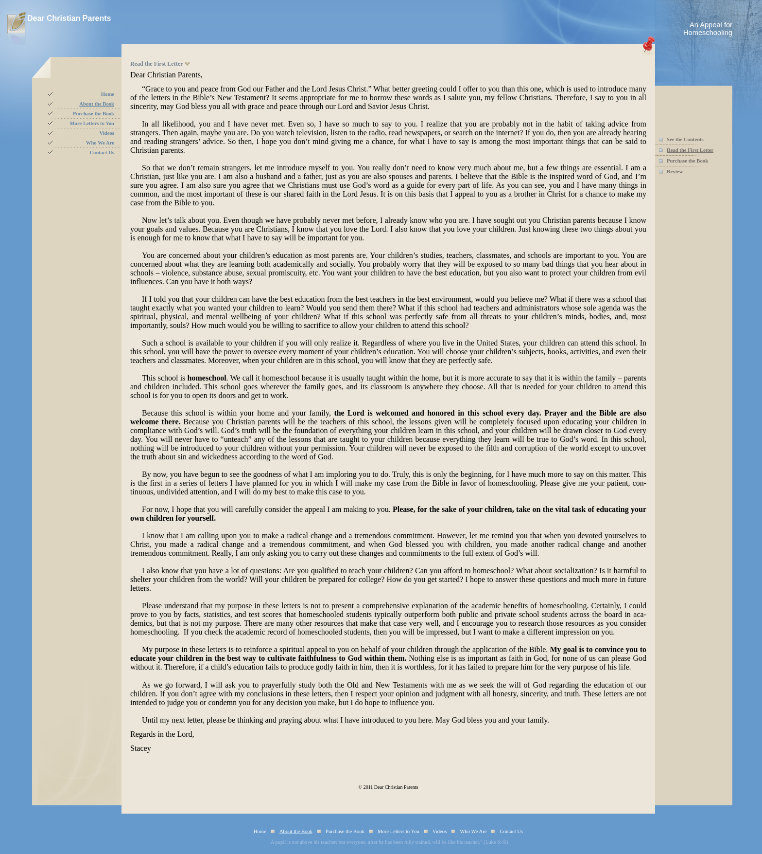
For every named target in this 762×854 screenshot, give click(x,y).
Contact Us (101, 152)
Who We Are (100, 142)
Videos (107, 133)
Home (107, 94)
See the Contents (685, 139)
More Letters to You (92, 123)
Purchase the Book (93, 113)
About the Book (96, 104)
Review (675, 171)
